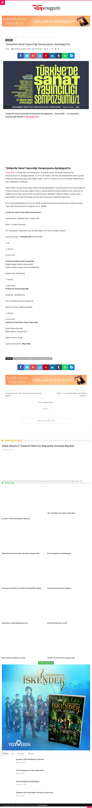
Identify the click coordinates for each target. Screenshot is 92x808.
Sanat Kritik (9, 174)
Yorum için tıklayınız (46, 422)
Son (13, 755)
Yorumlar (21, 755)
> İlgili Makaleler (45, 404)
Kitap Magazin (30, 118)
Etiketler (31, 755)
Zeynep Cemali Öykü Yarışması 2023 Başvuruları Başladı (23, 394)
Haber (16, 37)
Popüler (5, 755)
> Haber (45, 410)
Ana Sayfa (8, 37)
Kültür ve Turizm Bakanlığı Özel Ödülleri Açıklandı (68, 394)
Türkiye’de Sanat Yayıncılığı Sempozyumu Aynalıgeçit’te (32, 360)
